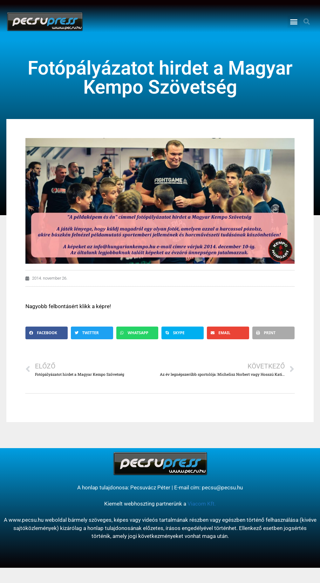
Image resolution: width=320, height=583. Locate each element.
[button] (294, 22)
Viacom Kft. (201, 503)
